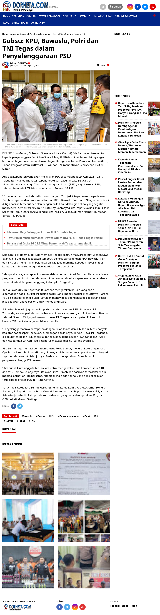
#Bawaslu (26, 416)
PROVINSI (68, 15)
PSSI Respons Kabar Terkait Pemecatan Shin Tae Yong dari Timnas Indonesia (130, 243)
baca (101, 65)
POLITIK (30, 15)
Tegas (76, 33)
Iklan (133, 606)
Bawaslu (14, 33)
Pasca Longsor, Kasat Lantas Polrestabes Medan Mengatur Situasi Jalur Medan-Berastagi (131, 185)
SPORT (24, 22)
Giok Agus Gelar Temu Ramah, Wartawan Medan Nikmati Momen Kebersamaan (132, 147)
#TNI (32, 420)
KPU (30, 33)
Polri (55, 33)
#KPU (51, 416)
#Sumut (8, 420)
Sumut (68, 33)
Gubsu (23, 33)
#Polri (86, 416)
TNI (83, 33)
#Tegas (21, 420)
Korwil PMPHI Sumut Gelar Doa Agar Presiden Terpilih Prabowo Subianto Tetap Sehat (131, 262)
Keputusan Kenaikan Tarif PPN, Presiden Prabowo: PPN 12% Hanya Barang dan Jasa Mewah (132, 109)
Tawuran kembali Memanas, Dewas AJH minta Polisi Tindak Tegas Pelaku (55, 238)
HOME (6, 15)
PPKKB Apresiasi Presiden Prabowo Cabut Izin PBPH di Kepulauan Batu (129, 226)
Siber (125, 606)
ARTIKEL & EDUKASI (126, 15)
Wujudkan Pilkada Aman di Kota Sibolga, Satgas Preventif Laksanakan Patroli (132, 280)
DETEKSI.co (10, 153)
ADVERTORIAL (11, 22)
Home (5, 33)
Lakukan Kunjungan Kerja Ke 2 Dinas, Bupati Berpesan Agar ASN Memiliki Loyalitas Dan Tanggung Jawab (131, 207)
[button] (154, 14)
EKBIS (109, 15)
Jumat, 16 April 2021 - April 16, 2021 (24, 66)
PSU (61, 33)
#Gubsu (40, 416)
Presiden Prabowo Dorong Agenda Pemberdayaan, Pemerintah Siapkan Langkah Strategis (131, 129)
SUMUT (84, 15)
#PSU (96, 416)
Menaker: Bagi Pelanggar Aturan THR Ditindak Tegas (41, 232)
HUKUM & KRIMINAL (49, 15)
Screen (115, 6)
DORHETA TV (38, 22)
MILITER (99, 15)
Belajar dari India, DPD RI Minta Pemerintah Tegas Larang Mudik (49, 243)
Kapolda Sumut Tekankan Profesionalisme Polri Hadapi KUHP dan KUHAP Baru (131, 166)
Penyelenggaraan (42, 33)
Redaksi (115, 606)
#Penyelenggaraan (68, 416)
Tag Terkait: (11, 416)
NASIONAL (18, 15)
